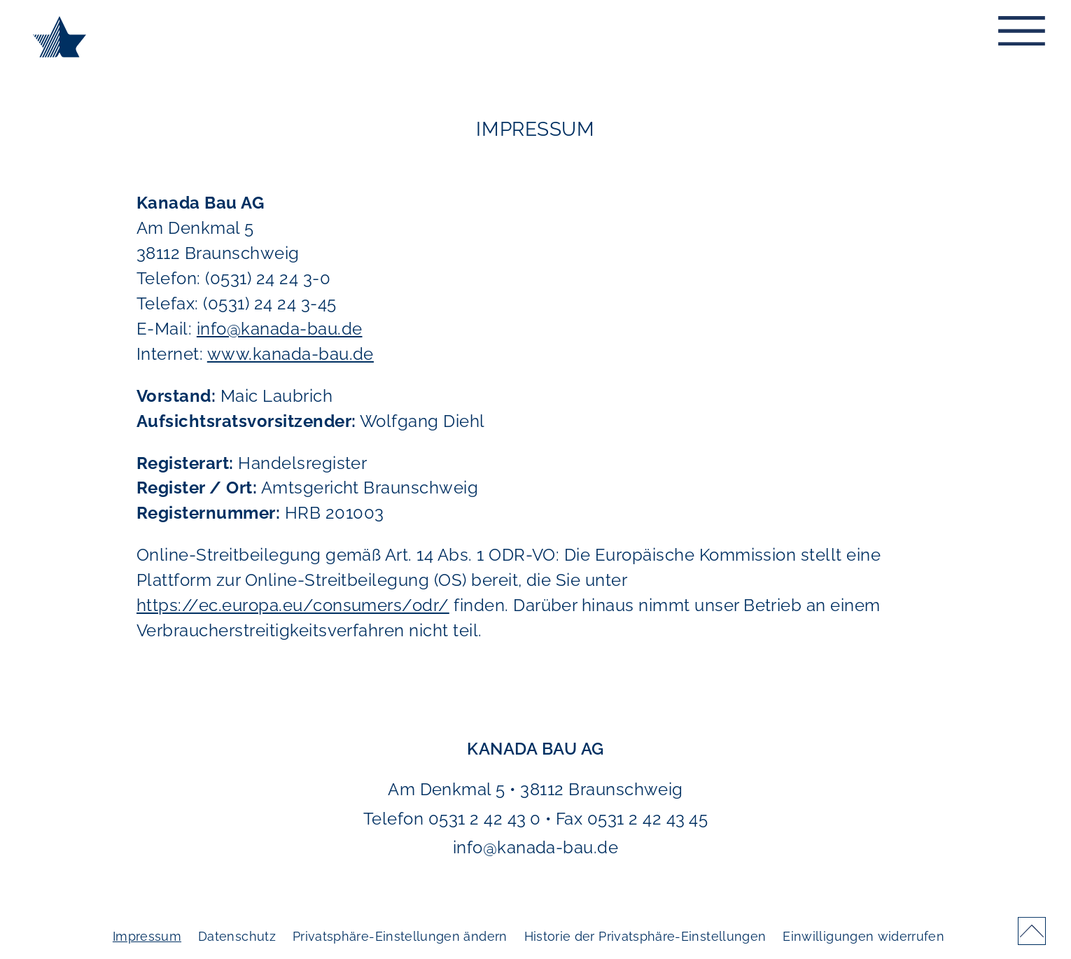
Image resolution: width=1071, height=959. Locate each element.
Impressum (147, 936)
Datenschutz (237, 936)
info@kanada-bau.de (280, 328)
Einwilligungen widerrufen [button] (863, 936)
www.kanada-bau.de (290, 354)
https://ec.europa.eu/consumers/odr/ (292, 605)
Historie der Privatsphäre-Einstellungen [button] (645, 936)
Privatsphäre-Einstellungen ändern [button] (400, 936)
